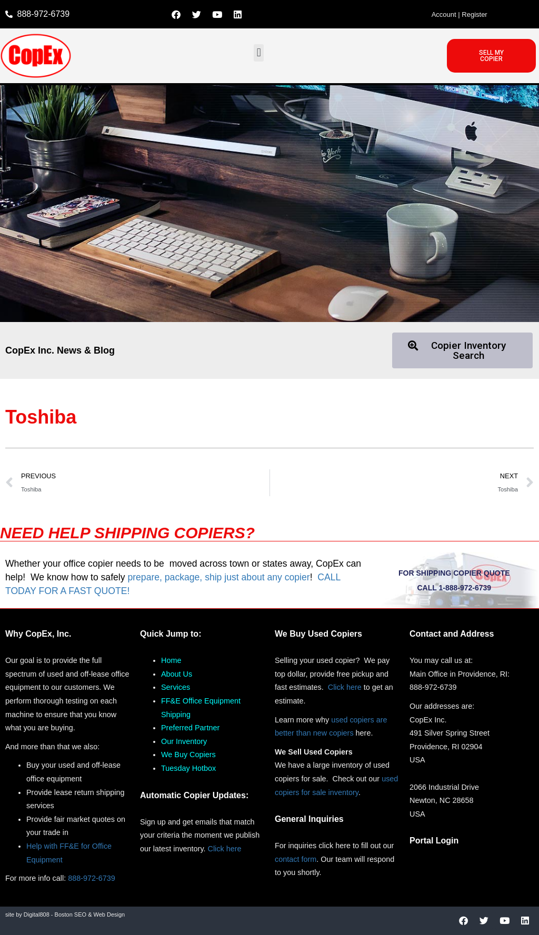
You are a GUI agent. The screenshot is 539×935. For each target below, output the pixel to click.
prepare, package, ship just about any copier (218, 577)
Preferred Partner (190, 727)
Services (175, 687)
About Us (176, 674)
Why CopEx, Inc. (38, 633)
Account (444, 14)
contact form (295, 859)
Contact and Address (452, 633)
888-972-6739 (91, 878)
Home (171, 660)
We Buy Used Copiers (318, 633)
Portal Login (434, 840)
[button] (259, 53)
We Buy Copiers (188, 754)
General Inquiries (309, 819)
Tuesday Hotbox (188, 768)
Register (474, 14)
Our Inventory (184, 741)
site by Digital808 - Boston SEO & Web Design (65, 914)
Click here (225, 848)
